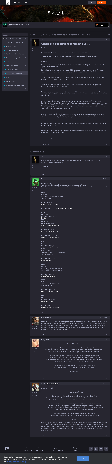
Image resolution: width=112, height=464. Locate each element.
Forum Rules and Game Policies (15, 85)
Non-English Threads (12, 65)
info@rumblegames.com (49, 231)
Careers (75, 450)
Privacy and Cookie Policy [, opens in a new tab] (16, 462)
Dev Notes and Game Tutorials (15, 54)
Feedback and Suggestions (14, 58)
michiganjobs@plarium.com (50, 247)
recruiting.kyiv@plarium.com (51, 307)
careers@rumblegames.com (50, 237)
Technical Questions (12, 50)
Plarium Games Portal (31, 448)
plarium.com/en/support (49, 204)
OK (83, 458)
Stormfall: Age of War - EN (13, 38)
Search (27, 2)
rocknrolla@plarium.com (49, 292)
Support (55, 448)
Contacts (56, 453)
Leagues (8, 77)
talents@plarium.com (65, 208)
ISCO (43, 179)
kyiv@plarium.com (47, 301)
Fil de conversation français (15, 73)
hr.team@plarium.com (48, 260)
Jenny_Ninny (45, 340)
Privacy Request (58, 450)
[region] (56, 458)
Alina (43, 384)
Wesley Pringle (46, 317)
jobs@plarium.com (47, 218)
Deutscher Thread (12, 69)
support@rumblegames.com (50, 226)
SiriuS (43, 39)
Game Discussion (11, 46)
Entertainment (10, 81)
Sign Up (101, 2)
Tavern (8, 62)
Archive (8, 89)
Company (76, 448)
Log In (92, 2)
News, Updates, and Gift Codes (15, 42)
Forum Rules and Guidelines (33, 450)
